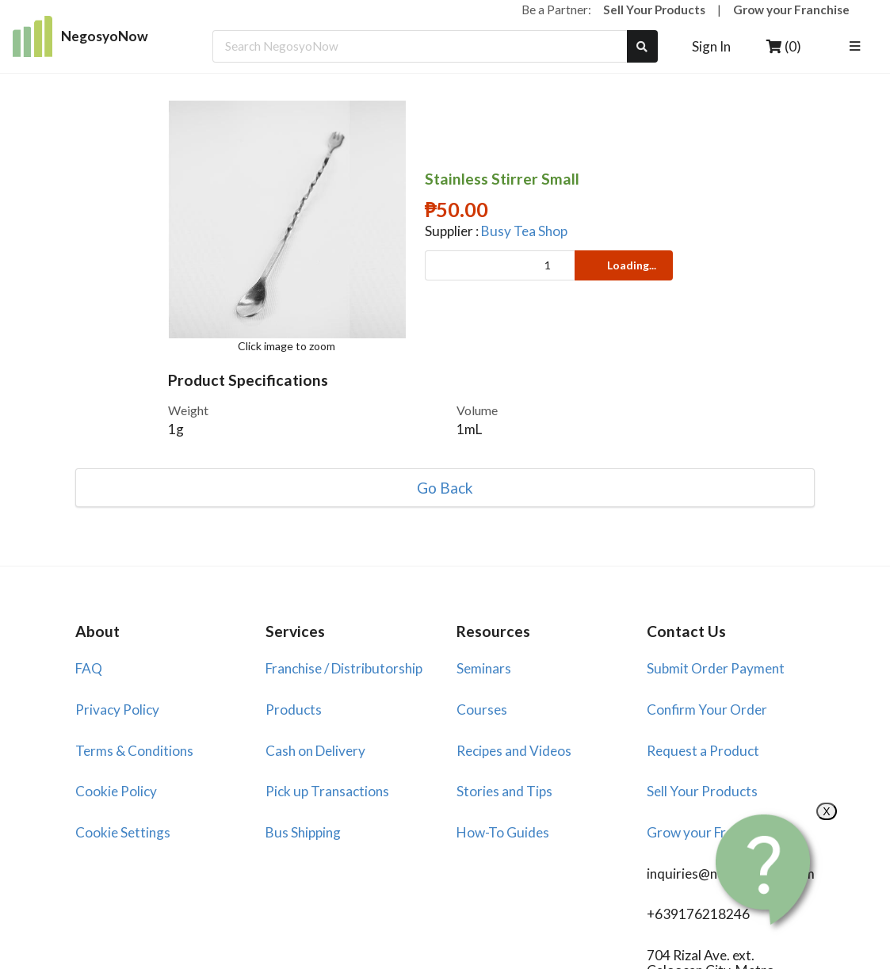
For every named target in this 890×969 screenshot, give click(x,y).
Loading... (622, 265)
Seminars (483, 668)
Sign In (711, 46)
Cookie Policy (116, 791)
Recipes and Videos (513, 750)
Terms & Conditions (134, 750)
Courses (481, 709)
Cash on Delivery (315, 750)
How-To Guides (502, 832)
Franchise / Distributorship (343, 668)
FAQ (88, 668)
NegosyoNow (80, 36)
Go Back (445, 487)
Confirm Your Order (707, 709)
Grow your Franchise (791, 9)
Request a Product (703, 750)
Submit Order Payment (716, 668)
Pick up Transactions (327, 791)
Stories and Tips (504, 791)
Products (293, 709)
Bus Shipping (303, 832)
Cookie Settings (122, 832)
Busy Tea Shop (524, 231)
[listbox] (856, 46)
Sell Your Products (654, 9)
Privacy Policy (117, 709)
